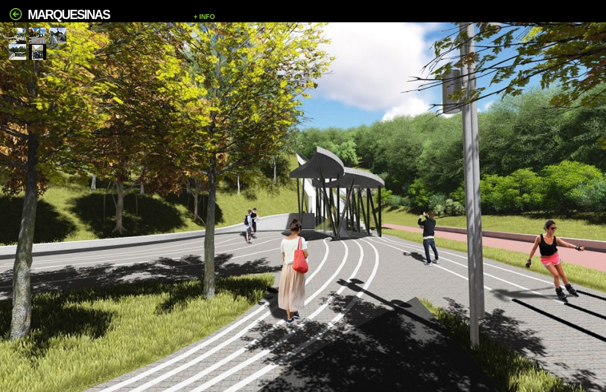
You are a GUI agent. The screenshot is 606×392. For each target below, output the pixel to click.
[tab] (17, 36)
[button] (394, 16)
